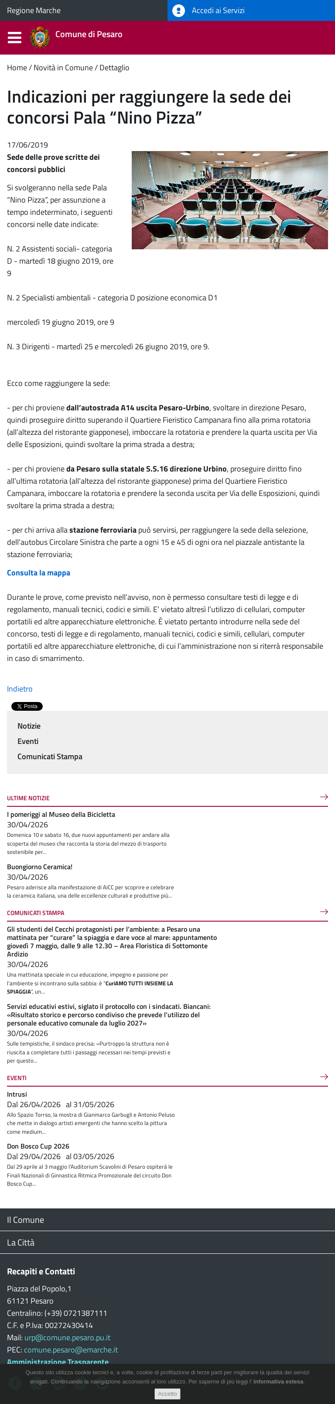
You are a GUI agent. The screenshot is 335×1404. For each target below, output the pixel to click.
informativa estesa (278, 1381)
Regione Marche (34, 10)
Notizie (29, 726)
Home (17, 67)
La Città (20, 1242)
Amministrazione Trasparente (58, 1362)
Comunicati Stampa (49, 756)
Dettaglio (114, 67)
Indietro (20, 689)
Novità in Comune (63, 67)
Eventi (27, 741)
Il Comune (25, 1219)
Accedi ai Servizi (208, 10)
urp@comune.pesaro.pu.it (67, 1337)
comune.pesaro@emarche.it (71, 1350)
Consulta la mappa (38, 572)
